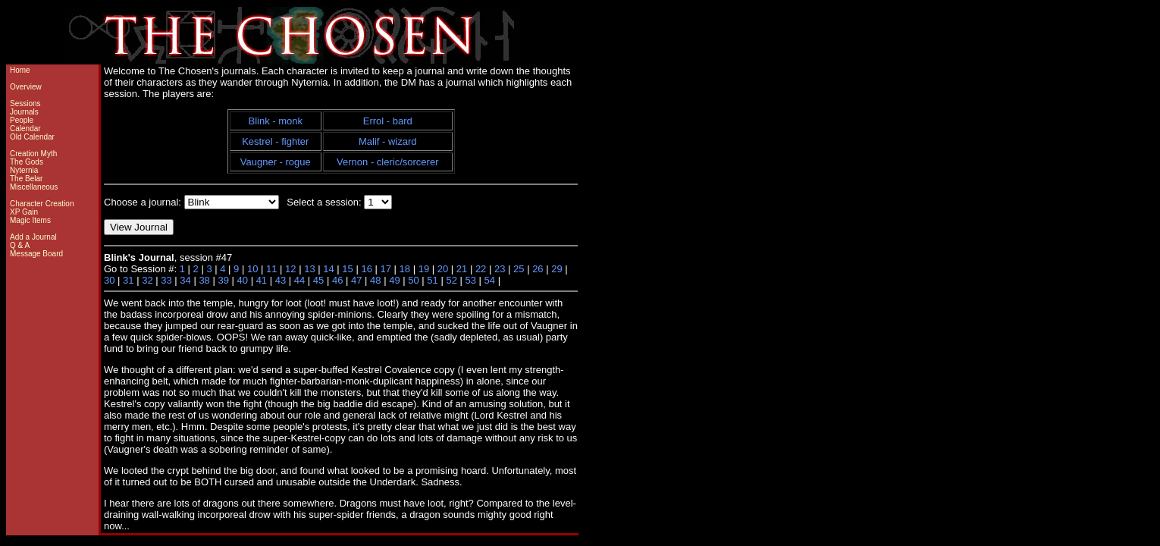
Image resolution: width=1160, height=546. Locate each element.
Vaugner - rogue (275, 162)
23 (499, 269)
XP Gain (24, 212)
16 (366, 269)
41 (261, 280)
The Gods (26, 162)
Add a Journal (33, 237)
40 (242, 280)
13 (309, 269)
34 (185, 280)
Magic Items (30, 220)
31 (128, 280)
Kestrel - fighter (275, 141)
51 (432, 280)
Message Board (36, 253)
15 (347, 269)
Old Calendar (32, 137)
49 (394, 280)
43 (280, 280)
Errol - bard (387, 121)
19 (424, 269)
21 (461, 269)
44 (299, 280)
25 (518, 269)
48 (375, 280)
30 (109, 280)
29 (556, 269)
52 (451, 280)
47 (356, 280)
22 (480, 269)
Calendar (25, 128)
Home (20, 70)
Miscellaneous (34, 187)
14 (328, 269)
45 (318, 280)
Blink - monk (276, 121)
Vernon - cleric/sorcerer (387, 162)
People (21, 120)
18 (405, 269)
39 (223, 280)
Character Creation (42, 203)
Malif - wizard (388, 141)
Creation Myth (33, 153)
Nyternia (24, 170)
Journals (24, 112)
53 (470, 280)
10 (252, 269)
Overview (26, 87)
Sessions (25, 103)
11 (271, 269)
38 (204, 280)
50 (413, 280)
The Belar (26, 178)
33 (166, 280)
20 (442, 269)
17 (386, 269)
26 (537, 269)
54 (489, 280)
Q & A (20, 245)
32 (147, 280)
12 (290, 269)
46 (337, 280)
